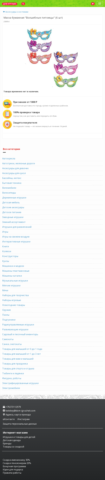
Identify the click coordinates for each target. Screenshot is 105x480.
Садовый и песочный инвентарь (20, 334)
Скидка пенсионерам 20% (17, 463)
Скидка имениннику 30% (16, 459)
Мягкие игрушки (11, 285)
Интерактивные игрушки (16, 241)
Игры (5, 231)
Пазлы (5, 314)
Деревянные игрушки (14, 197)
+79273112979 (12, 406)
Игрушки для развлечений (16, 226)
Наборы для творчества (15, 295)
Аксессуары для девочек (15, 168)
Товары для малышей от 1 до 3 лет (21, 353)
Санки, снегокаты (12, 344)
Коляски (6, 251)
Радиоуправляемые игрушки (18, 324)
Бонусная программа (14, 466)
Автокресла (8, 158)
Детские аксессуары (13, 207)
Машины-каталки (12, 275)
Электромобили (11, 388)
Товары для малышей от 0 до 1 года (22, 349)
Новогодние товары (13, 305)
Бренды (7, 443)
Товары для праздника (15, 363)
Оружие (6, 309)
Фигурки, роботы (11, 378)
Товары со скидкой (13, 446)
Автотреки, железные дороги (18, 163)
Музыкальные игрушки (15, 280)
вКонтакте (9, 419)
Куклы (5, 261)
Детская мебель (11, 202)
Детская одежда (12, 440)
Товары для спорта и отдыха (18, 368)
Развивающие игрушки (15, 329)
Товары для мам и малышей (17, 358)
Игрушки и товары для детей (19, 437)
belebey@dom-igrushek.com (19, 410)
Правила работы (12, 472)
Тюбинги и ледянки (13, 373)
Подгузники (8, 319)
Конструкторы (10, 256)
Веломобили (9, 187)
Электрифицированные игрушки (20, 383)
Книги (5, 246)
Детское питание (11, 212)
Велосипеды (9, 192)
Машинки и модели (13, 265)
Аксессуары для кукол (14, 173)
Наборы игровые (11, 300)
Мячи (5, 290)
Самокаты (7, 339)
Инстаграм (23, 419)
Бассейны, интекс (11, 178)
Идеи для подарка (13, 469)
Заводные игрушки (12, 217)
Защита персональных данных (20, 423)
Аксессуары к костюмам (16, 11)
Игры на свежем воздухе (16, 236)
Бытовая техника (11, 182)
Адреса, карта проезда (17, 414)
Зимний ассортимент (14, 222)
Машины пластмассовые (15, 270)
